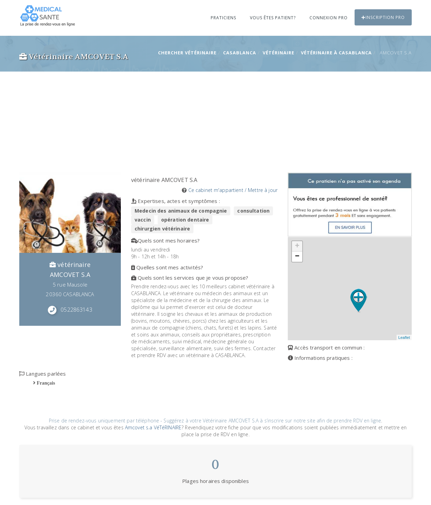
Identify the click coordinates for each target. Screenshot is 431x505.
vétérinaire (278, 53)
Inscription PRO (383, 17)
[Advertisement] (215, 121)
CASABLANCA (239, 53)
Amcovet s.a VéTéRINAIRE (153, 427)
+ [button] (297, 246)
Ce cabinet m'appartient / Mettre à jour (232, 190)
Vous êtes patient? (273, 18)
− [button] (297, 256)
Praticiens (223, 18)
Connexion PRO (328, 18)
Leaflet (404, 337)
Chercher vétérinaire (187, 53)
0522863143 (76, 309)
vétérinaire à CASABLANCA (336, 53)
